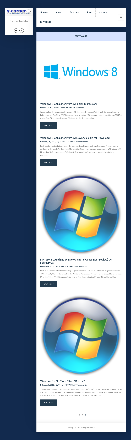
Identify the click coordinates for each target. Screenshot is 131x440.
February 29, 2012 (47, 141)
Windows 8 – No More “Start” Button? (62, 381)
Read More (48, 125)
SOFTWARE (67, 107)
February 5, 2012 (47, 385)
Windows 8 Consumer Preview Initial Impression (68, 103)
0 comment (79, 107)
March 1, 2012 (46, 107)
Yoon (58, 107)
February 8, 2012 (47, 266)
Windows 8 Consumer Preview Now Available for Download (75, 137)
